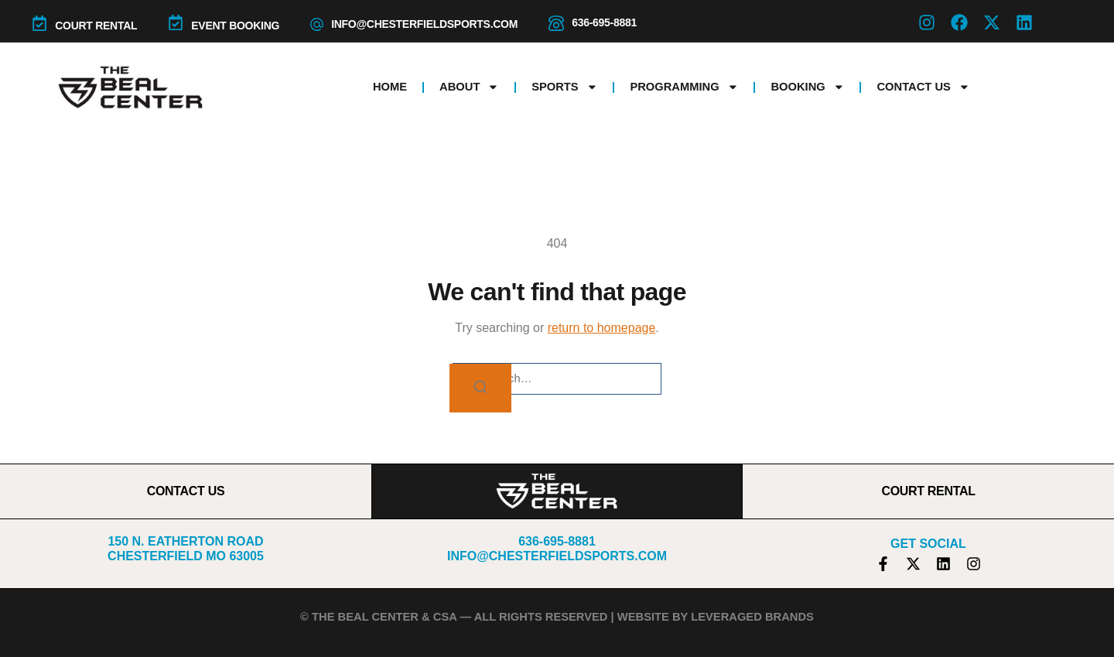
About (469, 87)
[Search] (480, 388)
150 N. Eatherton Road (185, 541)
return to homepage (602, 327)
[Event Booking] (175, 22)
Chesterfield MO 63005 (186, 556)
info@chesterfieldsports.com (424, 24)
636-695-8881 (604, 22)
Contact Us (923, 87)
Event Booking (235, 25)
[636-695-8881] (556, 23)
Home (390, 86)
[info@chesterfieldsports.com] (316, 24)
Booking (807, 87)
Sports (564, 87)
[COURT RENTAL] (39, 23)
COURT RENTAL (96, 25)
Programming (684, 87)
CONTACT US (186, 491)
